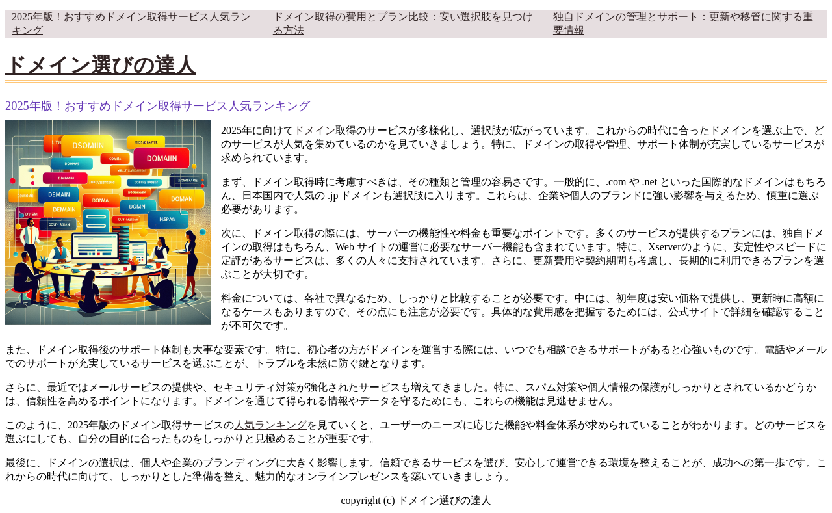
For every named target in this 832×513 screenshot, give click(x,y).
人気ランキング (270, 424)
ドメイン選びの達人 (100, 65)
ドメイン (314, 130)
